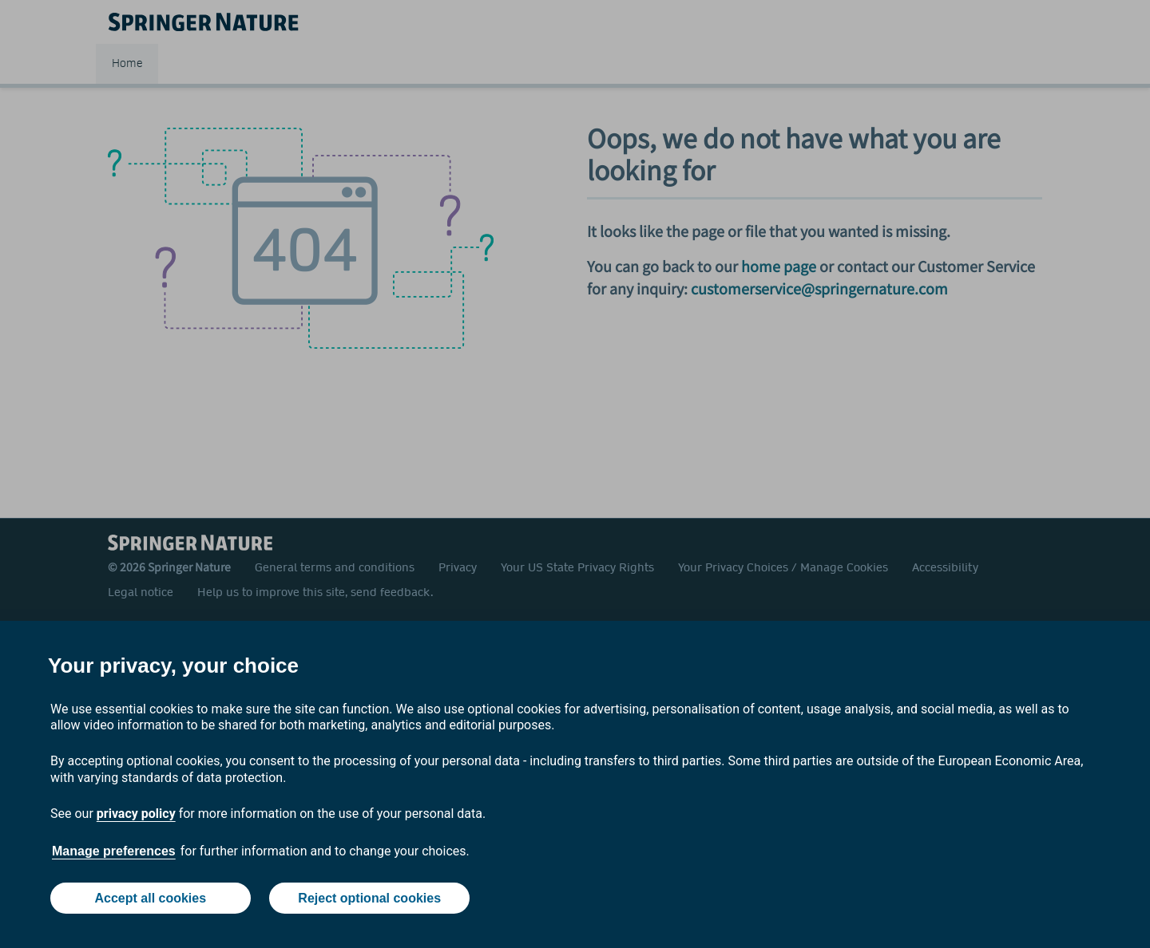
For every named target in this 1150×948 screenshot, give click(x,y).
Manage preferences (114, 851)
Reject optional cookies (369, 898)
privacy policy (136, 813)
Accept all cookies (150, 898)
